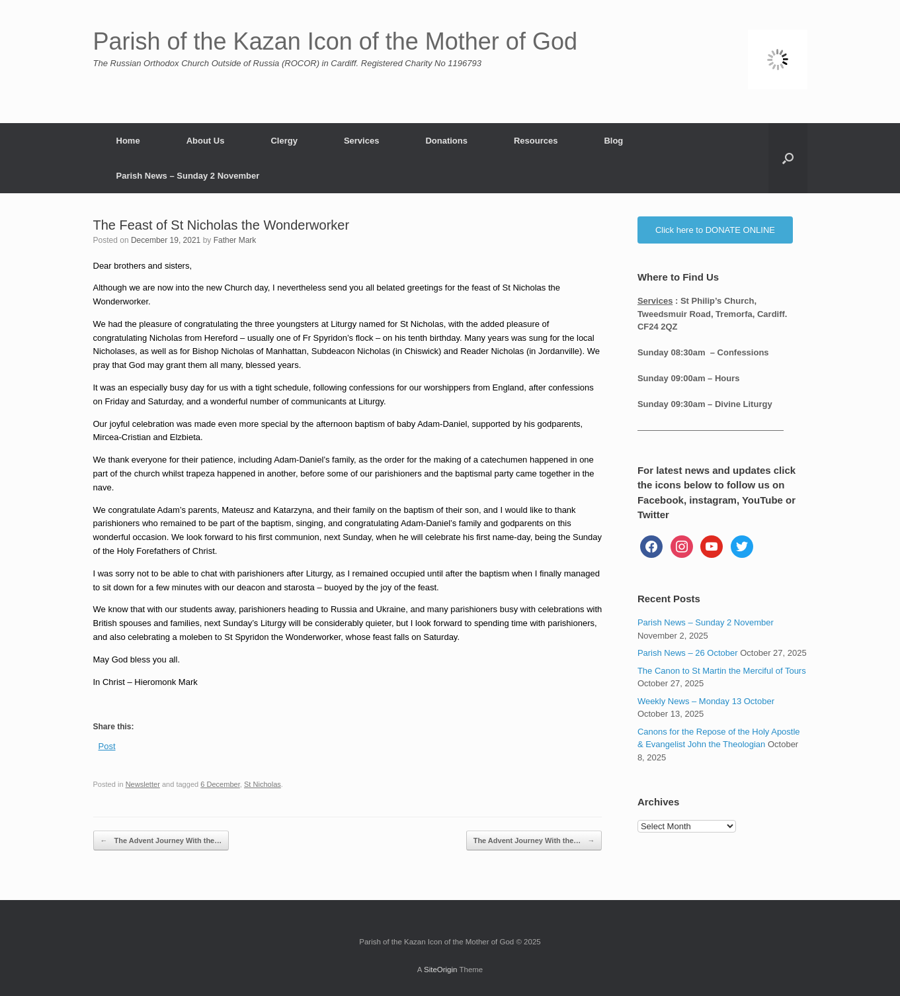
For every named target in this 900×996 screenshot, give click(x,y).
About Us (205, 141)
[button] (787, 158)
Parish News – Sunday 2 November (188, 176)
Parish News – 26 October (687, 653)
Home (128, 141)
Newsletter (143, 784)
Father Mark (235, 240)
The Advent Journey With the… (161, 840)
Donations (446, 141)
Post (107, 746)
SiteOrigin (441, 969)
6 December (220, 784)
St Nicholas (262, 784)
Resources (535, 141)
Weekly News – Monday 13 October (705, 701)
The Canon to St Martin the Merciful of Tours (721, 671)
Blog (613, 141)
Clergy (283, 141)
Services (362, 141)
